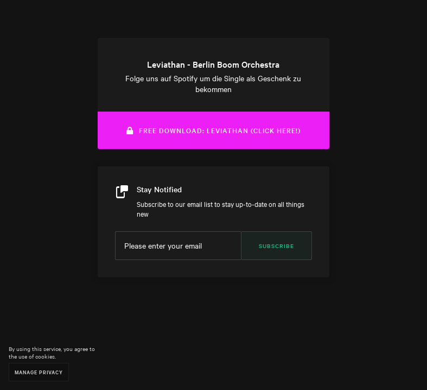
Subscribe (276, 246)
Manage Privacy (39, 372)
